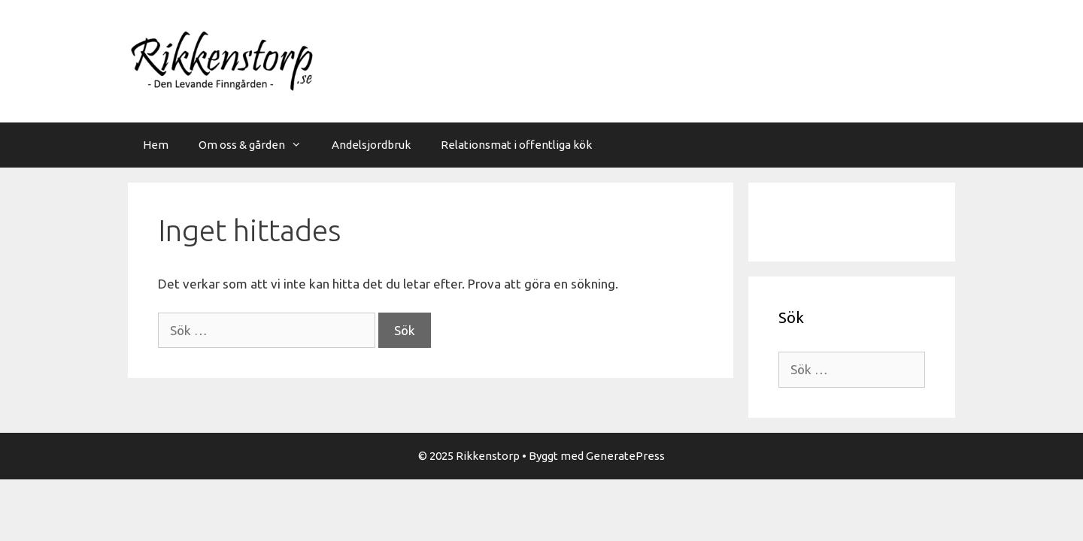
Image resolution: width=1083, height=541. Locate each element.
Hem (155, 144)
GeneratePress (625, 455)
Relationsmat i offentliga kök (516, 144)
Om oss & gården (258, 145)
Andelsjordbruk (371, 144)
